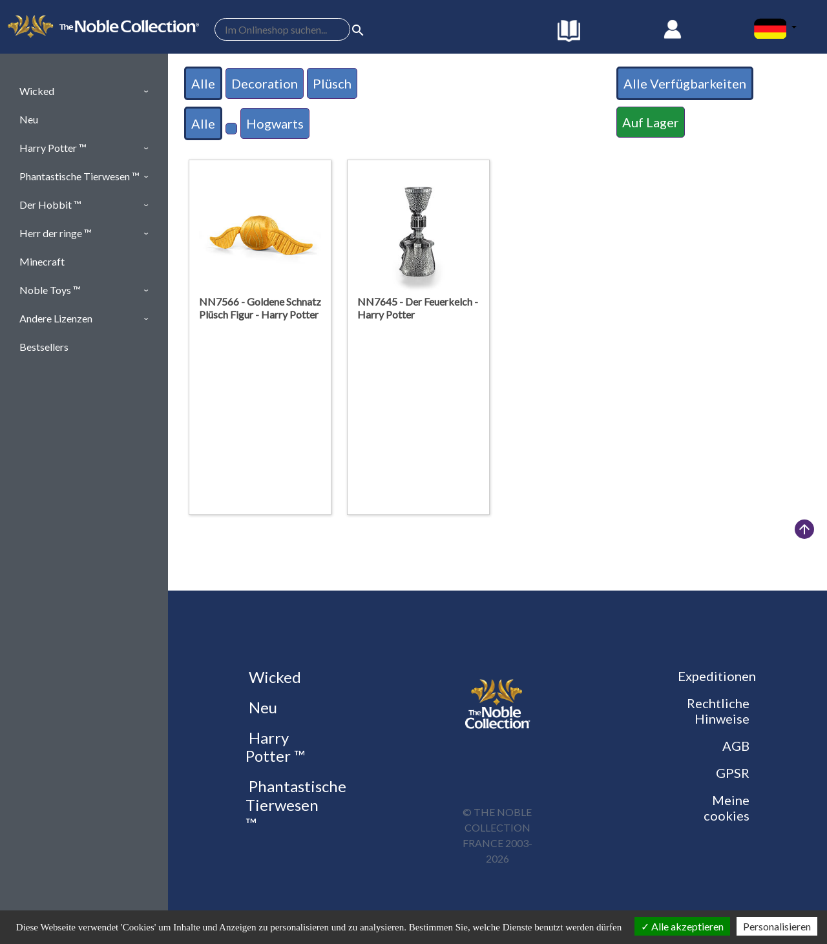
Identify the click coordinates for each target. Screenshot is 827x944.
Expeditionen (717, 676)
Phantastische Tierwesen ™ (296, 805)
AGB (735, 745)
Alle (203, 83)
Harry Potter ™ (275, 747)
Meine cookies (726, 807)
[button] (84, 91)
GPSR (732, 773)
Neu (261, 707)
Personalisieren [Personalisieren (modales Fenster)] (777, 926)
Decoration (264, 83)
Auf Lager (650, 122)
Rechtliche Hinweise (718, 710)
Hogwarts (275, 123)
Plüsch (332, 83)
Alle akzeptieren (682, 926)
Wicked (273, 676)
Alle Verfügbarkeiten (684, 83)
